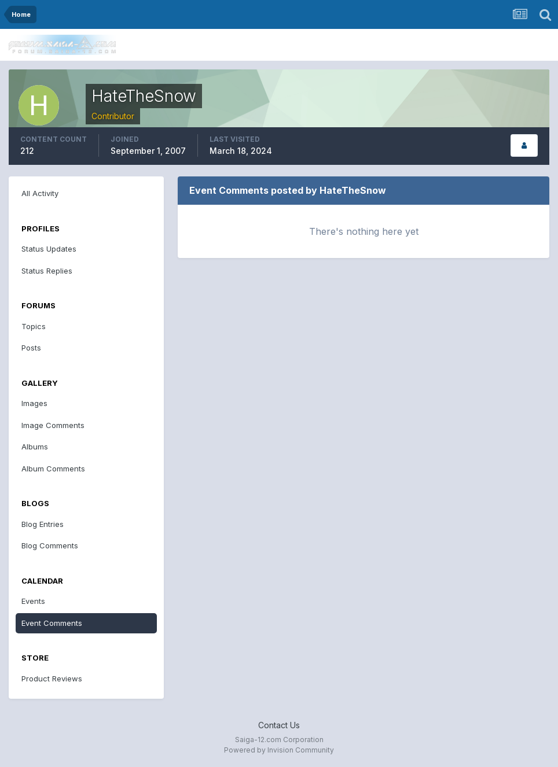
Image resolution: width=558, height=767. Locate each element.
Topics (33, 326)
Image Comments (53, 425)
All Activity (39, 193)
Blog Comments (49, 545)
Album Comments (53, 468)
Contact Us (279, 725)
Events (33, 601)
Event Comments (51, 623)
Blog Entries (42, 524)
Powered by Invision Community (279, 750)
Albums (34, 446)
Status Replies (46, 270)
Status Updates (48, 248)
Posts (31, 347)
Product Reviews (51, 678)
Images (34, 403)
